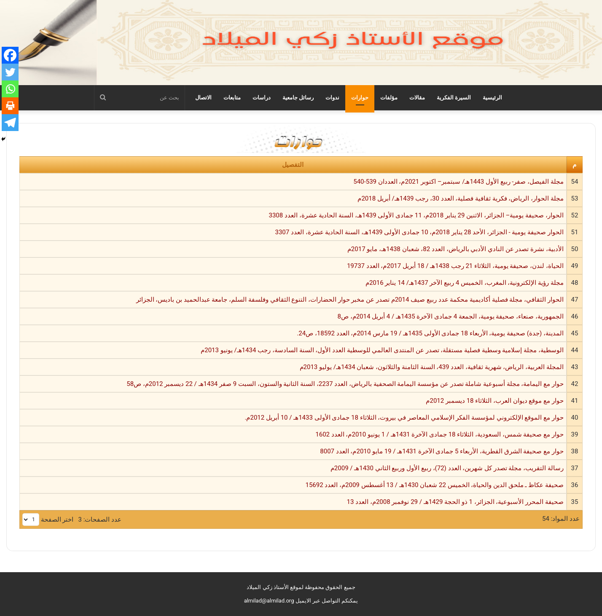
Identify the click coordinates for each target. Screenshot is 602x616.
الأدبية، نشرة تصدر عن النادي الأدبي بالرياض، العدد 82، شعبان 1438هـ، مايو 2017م (455, 249)
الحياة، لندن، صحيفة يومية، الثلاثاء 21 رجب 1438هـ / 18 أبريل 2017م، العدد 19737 (455, 266)
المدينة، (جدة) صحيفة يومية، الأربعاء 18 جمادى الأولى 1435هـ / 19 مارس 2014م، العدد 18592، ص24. (430, 333)
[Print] (10, 105)
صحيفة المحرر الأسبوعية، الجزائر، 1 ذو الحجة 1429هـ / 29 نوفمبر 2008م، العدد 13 (455, 502)
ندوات (332, 97)
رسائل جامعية (298, 97)
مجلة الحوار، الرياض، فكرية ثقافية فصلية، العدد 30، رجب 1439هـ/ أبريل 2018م (460, 198)
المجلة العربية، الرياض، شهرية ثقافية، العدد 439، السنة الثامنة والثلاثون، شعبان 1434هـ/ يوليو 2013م (432, 367)
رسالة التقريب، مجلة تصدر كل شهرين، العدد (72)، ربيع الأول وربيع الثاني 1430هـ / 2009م (447, 468)
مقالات (417, 97)
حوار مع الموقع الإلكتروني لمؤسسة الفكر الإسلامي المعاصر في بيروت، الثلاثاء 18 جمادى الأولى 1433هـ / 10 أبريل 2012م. (404, 417)
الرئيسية (492, 97)
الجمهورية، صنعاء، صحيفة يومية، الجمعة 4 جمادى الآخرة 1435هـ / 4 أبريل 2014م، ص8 (450, 316)
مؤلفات (389, 97)
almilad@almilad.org (269, 600)
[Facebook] (10, 55)
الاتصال (203, 97)
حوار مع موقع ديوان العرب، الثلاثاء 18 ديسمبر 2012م (494, 400)
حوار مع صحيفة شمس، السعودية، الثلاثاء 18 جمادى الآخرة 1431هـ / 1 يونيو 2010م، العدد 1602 (439, 434)
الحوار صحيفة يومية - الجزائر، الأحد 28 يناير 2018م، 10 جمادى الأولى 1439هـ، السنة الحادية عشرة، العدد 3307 (419, 232)
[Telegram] (10, 122)
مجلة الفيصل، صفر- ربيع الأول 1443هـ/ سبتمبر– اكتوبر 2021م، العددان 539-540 (458, 181)
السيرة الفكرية (454, 97)
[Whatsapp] (10, 88)
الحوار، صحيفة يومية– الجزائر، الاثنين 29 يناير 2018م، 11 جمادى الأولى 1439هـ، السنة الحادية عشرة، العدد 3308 (416, 215)
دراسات (262, 97)
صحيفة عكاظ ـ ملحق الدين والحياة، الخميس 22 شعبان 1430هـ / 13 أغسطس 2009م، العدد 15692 (434, 485)
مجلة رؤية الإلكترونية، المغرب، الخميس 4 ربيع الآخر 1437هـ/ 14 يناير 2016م (465, 283)
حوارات (359, 97)
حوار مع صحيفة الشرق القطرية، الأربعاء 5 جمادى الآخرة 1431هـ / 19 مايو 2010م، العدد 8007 (442, 451)
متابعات (232, 97)
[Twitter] (10, 72)
